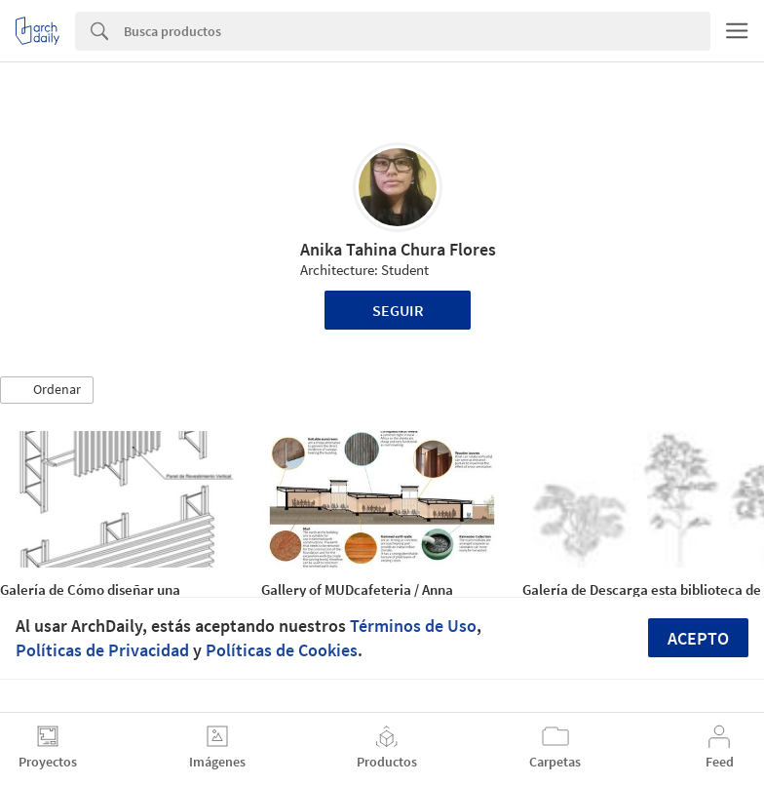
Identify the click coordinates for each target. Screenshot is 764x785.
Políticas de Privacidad (102, 650)
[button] (47, 390)
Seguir (398, 310)
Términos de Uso (413, 625)
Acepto (698, 638)
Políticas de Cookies (282, 650)
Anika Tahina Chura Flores (398, 249)
